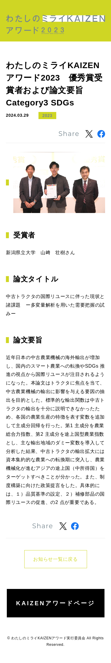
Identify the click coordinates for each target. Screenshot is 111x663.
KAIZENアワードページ (55, 603)
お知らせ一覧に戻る (55, 559)
